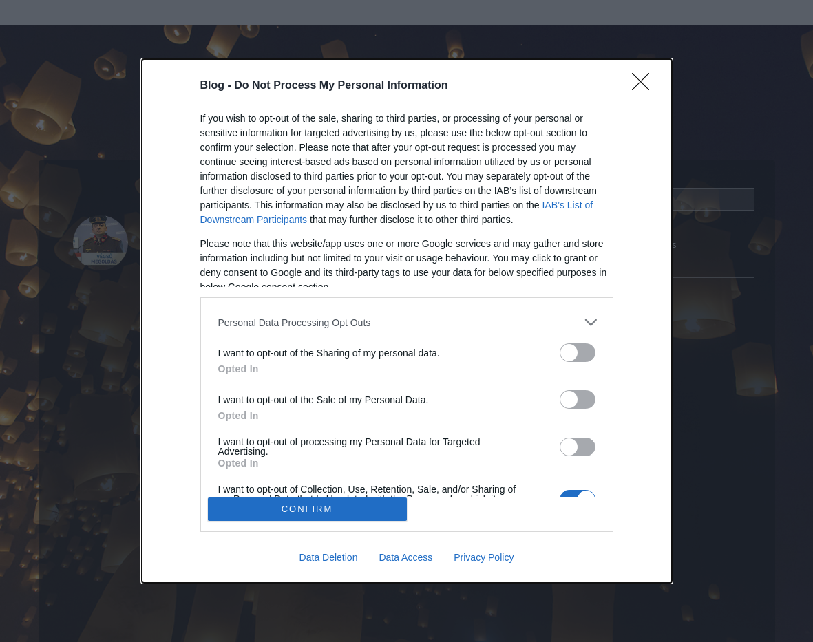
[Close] (645, 86)
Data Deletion (328, 557)
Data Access (405, 557)
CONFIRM (307, 509)
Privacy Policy (484, 557)
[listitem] (406, 322)
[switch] (577, 352)
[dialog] (407, 321)
